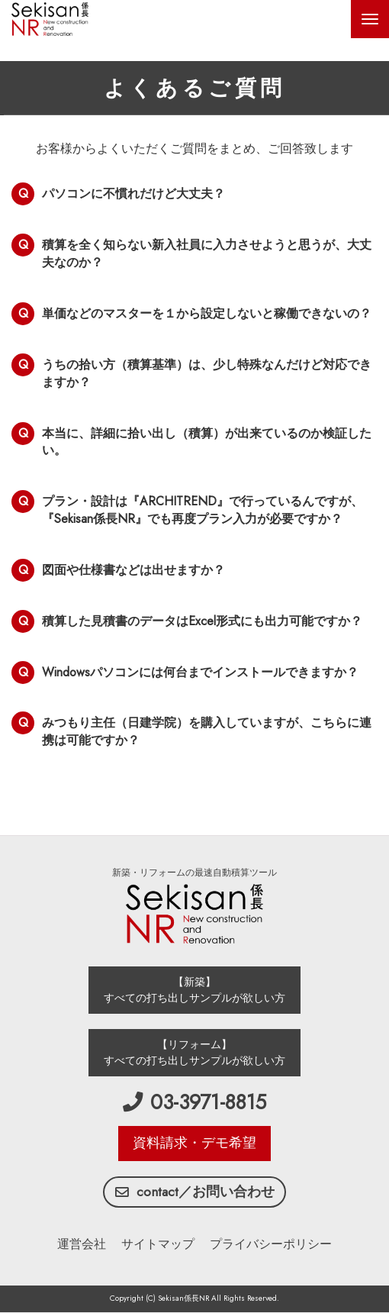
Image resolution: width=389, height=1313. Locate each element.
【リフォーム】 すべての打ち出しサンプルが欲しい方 (194, 1052)
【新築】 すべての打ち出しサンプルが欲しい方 (194, 989)
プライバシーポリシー (271, 1244)
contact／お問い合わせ (195, 1192)
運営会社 (81, 1244)
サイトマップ (157, 1244)
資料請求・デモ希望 (194, 1143)
